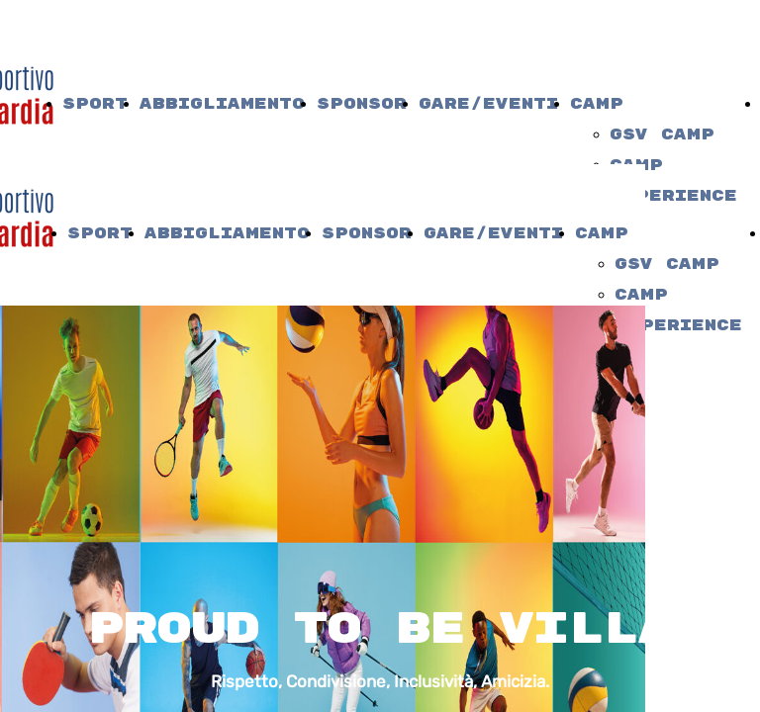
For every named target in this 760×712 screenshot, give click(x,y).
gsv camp (662, 135)
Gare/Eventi (488, 104)
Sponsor (362, 104)
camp (596, 104)
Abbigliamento (222, 104)
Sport (95, 104)
